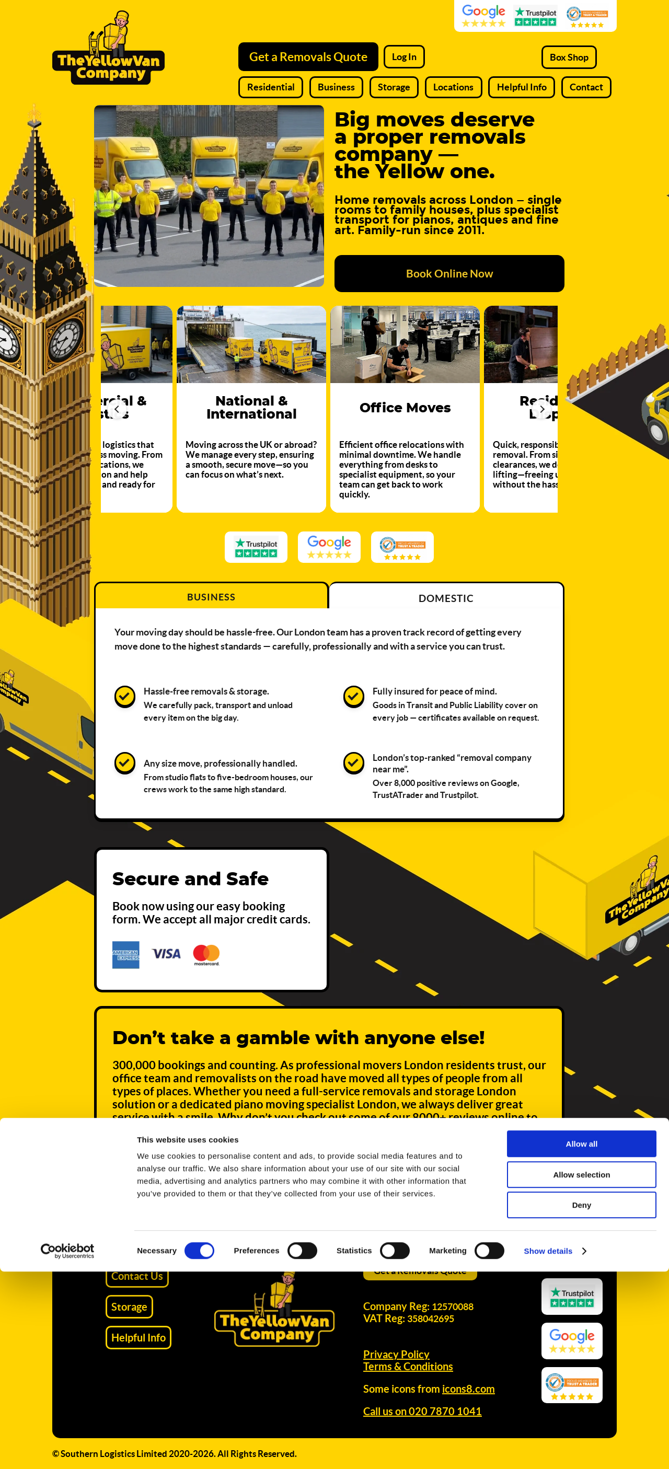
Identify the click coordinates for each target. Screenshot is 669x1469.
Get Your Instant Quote (477, 1186)
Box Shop (569, 57)
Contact (586, 87)
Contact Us (137, 1276)
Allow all (582, 1341)
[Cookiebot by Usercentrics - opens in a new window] (67, 1448)
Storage (394, 87)
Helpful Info (522, 87)
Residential (271, 87)
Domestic (446, 598)
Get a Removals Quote (308, 57)
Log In (404, 56)
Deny (582, 1402)
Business (336, 87)
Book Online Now (449, 273)
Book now (139, 905)
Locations (453, 87)
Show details (548, 1448)
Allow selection (581, 1372)
